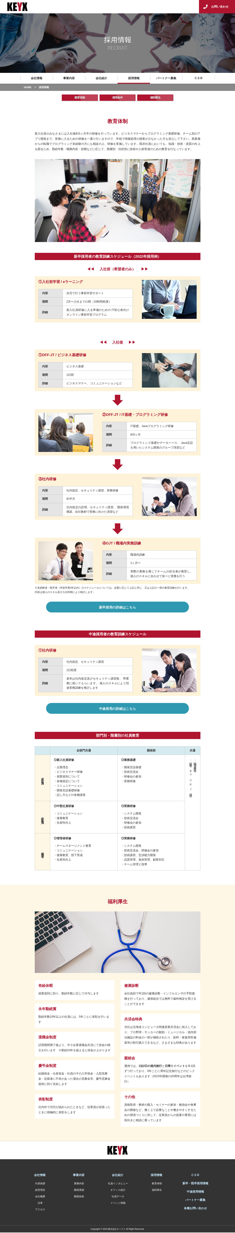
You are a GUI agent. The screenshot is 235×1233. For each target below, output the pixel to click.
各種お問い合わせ (195, 1208)
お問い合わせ (220, 6)
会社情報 (36, 78)
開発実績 (79, 1190)
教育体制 (79, 98)
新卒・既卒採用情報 (195, 1183)
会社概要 (40, 1196)
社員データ (118, 1196)
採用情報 (134, 78)
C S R (198, 78)
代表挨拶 (40, 1184)
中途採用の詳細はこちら (117, 709)
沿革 (40, 1203)
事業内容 (69, 78)
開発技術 (79, 1196)
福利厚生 (155, 98)
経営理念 (40, 1190)
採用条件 (117, 98)
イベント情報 (118, 1203)
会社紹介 (101, 78)
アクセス (40, 1209)
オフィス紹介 (118, 1190)
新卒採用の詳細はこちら (117, 608)
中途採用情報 (195, 1192)
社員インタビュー (118, 1184)
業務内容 (79, 1184)
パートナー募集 (166, 78)
